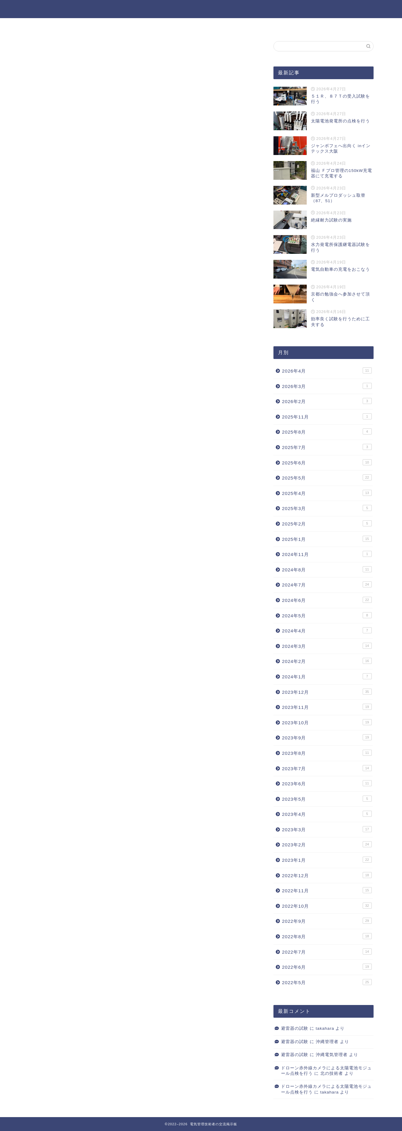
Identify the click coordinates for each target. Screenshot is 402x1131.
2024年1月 (326, 676)
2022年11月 (326, 890)
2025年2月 (326, 523)
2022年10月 (326, 906)
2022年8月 (326, 936)
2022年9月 (326, 921)
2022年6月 (326, 967)
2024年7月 (326, 584)
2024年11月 (326, 554)
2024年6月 (326, 600)
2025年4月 (326, 493)
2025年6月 (326, 462)
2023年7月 (326, 768)
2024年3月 (326, 646)
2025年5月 (326, 477)
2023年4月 (326, 814)
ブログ (46, 53)
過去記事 (216, 25)
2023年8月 (326, 753)
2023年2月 (326, 844)
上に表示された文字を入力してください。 (75, 302)
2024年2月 (326, 661)
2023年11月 (326, 707)
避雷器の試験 (294, 1028)
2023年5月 (326, 799)
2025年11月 (326, 416)
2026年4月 (326, 370)
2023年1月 (326, 860)
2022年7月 (326, 951)
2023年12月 (326, 692)
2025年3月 (326, 508)
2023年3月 (326, 829)
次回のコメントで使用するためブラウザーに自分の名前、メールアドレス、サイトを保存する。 (140, 277)
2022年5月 (326, 982)
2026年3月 (326, 386)
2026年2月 (326, 401)
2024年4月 (326, 630)
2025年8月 (326, 431)
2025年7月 (326, 447)
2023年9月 (326, 737)
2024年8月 (326, 569)
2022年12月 (326, 875)
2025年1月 (326, 539)
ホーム (184, 25)
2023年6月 (326, 783)
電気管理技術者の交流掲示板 (201, 9)
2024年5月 (326, 615)
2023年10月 (326, 722)
